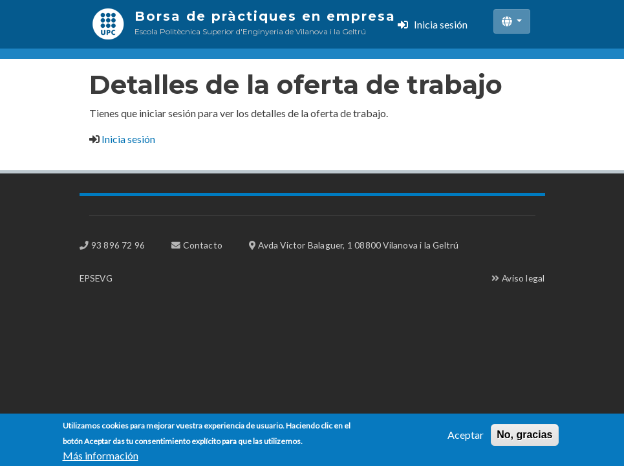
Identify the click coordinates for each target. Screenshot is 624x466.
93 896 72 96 (118, 244)
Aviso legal (523, 277)
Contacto (202, 244)
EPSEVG (96, 277)
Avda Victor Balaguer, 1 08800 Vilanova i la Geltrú (358, 244)
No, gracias (524, 438)
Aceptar (465, 438)
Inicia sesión (441, 24)
